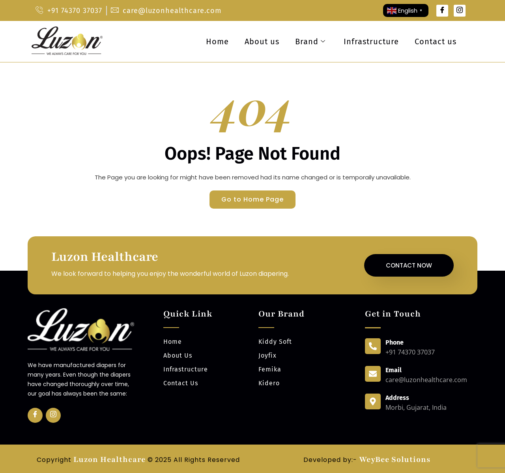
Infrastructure (371, 41)
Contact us (435, 41)
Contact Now (409, 265)
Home (217, 41)
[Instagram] (460, 11)
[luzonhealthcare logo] (67, 54)
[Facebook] (442, 11)
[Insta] (53, 415)
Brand (310, 41)
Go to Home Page (252, 199)
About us (262, 41)
